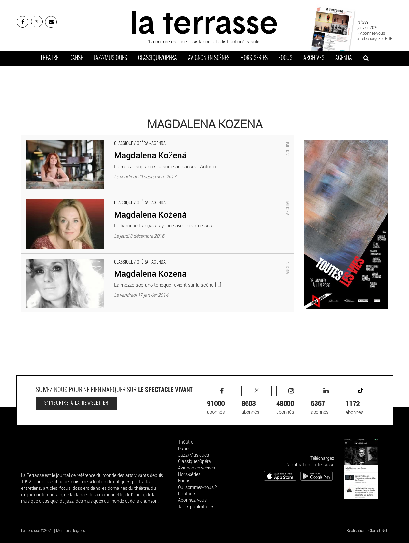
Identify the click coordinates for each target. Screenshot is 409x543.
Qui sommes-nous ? (197, 487)
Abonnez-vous (192, 500)
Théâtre (49, 58)
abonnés (222, 400)
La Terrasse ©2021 (37, 530)
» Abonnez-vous (371, 32)
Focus (285, 58)
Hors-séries (254, 58)
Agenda (343, 58)
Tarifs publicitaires (196, 506)
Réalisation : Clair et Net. (367, 530)
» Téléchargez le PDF (374, 38)
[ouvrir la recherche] (366, 58)
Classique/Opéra (157, 58)
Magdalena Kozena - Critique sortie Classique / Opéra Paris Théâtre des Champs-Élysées (115, 257)
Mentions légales (70, 530)
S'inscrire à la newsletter (76, 403)
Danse (76, 58)
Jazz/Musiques (110, 58)
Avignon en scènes (208, 58)
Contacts (187, 493)
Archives (313, 58)
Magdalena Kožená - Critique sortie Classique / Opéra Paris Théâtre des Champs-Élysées (115, 138)
